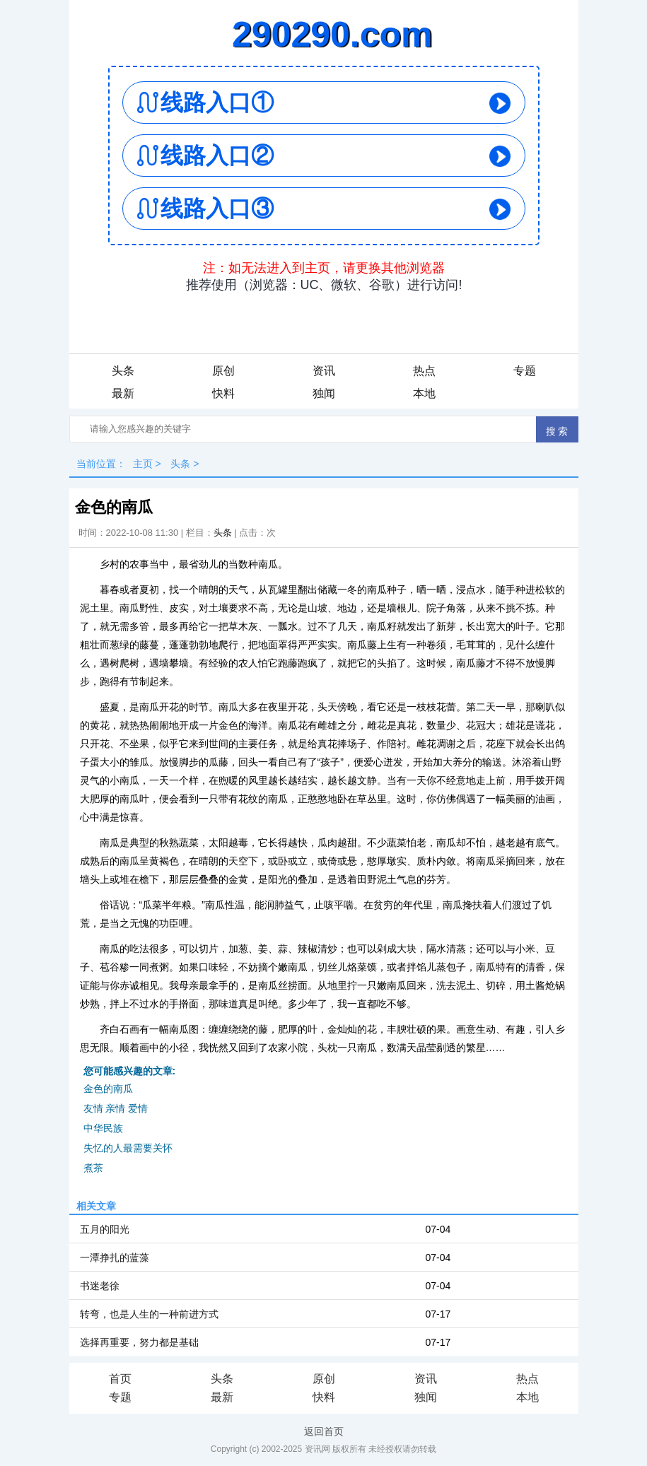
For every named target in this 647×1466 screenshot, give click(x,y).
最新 (123, 393)
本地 (424, 393)
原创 (223, 371)
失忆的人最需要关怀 (128, 1148)
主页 (143, 463)
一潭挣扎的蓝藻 (114, 1257)
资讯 (324, 371)
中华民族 (103, 1128)
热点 (424, 371)
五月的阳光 (104, 1229)
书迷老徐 (100, 1285)
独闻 (324, 393)
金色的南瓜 (108, 1088)
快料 (223, 393)
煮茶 (93, 1167)
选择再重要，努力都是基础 (139, 1342)
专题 (524, 371)
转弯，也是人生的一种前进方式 (149, 1314)
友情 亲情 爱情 (115, 1108)
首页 (120, 1379)
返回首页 (324, 1431)
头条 (123, 371)
